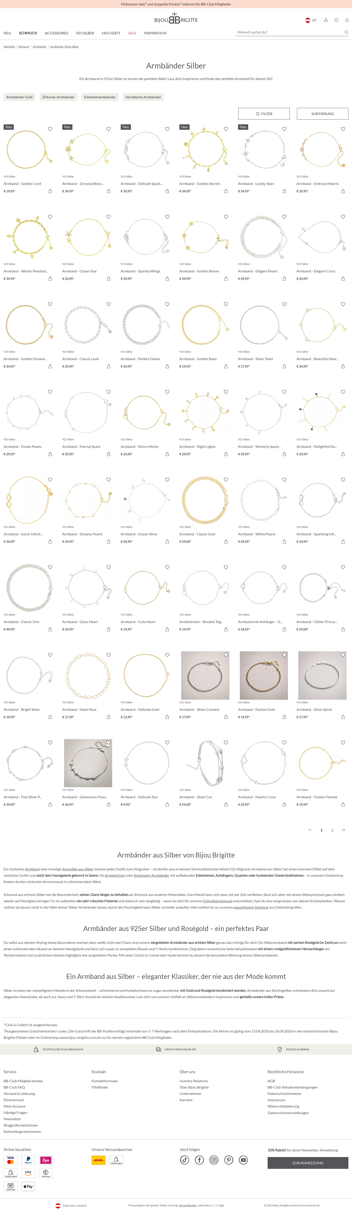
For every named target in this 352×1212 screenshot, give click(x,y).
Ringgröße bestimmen (21, 1125)
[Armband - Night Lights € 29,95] (205, 424)
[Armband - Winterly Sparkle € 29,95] (264, 424)
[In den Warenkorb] (50, 191)
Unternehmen (190, 1093)
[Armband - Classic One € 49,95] (30, 599)
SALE (132, 33)
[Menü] (264, 114)
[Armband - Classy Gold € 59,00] (205, 511)
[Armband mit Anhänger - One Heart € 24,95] (264, 599)
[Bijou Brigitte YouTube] (243, 1160)
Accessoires (56, 33)
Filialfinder (100, 1087)
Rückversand (14, 1100)
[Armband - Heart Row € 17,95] (88, 687)
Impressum (276, 1100)
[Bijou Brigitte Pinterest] (229, 1160)
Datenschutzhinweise (284, 1093)
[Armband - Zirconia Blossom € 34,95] (88, 161)
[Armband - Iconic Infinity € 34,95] (30, 511)
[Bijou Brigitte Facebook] (199, 1160)
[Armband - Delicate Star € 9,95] (147, 774)
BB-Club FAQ (14, 1087)
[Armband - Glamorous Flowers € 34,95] (88, 774)
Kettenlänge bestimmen (22, 1131)
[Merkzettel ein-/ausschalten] (50, 129)
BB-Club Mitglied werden (23, 1081)
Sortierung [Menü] (322, 113)
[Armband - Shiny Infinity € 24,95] (147, 424)
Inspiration (155, 33)
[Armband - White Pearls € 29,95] (264, 511)
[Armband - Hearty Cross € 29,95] (264, 774)
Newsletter (12, 1119)
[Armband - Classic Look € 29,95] (88, 336)
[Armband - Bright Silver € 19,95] (30, 687)
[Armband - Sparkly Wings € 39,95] (147, 248)
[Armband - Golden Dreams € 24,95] (30, 336)
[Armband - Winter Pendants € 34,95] (30, 248)
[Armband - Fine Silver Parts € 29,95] (30, 774)
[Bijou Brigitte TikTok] (185, 1160)
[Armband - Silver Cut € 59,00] (205, 774)
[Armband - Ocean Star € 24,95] (88, 248)
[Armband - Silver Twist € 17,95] (264, 336)
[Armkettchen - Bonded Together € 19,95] (205, 599)
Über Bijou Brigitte (194, 1087)
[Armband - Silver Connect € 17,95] (205, 687)
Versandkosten (188, 1205)
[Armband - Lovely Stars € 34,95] (264, 161)
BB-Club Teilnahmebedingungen (293, 1087)
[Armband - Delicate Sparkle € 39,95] (147, 161)
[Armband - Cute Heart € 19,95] (147, 599)
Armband (32, 869)
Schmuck (28, 33)
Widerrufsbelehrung (283, 1106)
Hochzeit (111, 33)
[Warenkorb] (347, 20)
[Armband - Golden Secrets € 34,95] (205, 161)
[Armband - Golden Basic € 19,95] (205, 336)
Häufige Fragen (15, 1112)
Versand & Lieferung (19, 1093)
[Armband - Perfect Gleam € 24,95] (147, 336)
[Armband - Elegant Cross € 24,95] (322, 248)
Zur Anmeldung (308, 1163)
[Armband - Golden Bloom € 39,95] (205, 248)
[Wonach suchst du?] (292, 32)
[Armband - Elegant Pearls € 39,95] (264, 248)
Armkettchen (115, 875)
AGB (271, 1081)
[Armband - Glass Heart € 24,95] (88, 599)
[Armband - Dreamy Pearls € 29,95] (88, 511)
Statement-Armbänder (151, 875)
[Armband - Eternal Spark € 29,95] (88, 424)
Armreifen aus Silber (77, 869)
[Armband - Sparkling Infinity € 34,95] (322, 511)
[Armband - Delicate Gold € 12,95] (147, 687)
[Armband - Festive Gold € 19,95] (264, 687)
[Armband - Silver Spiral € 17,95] (322, 687)
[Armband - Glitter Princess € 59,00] (322, 599)
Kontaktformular (105, 1081)
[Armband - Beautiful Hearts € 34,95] (322, 336)
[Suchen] (346, 32)
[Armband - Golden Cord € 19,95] (30, 161)
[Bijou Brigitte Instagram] (214, 1160)
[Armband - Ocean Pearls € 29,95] (30, 424)
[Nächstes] (343, 830)
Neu (7, 33)
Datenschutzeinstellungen (288, 1113)
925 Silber (85, 33)
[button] (325, 20)
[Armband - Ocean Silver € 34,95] (147, 511)
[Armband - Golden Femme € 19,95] (322, 774)
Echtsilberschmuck (217, 901)
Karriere (186, 1100)
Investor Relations (194, 1081)
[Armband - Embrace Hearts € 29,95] (322, 161)
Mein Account (14, 1106)
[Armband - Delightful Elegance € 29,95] (322, 424)
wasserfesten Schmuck (251, 907)
